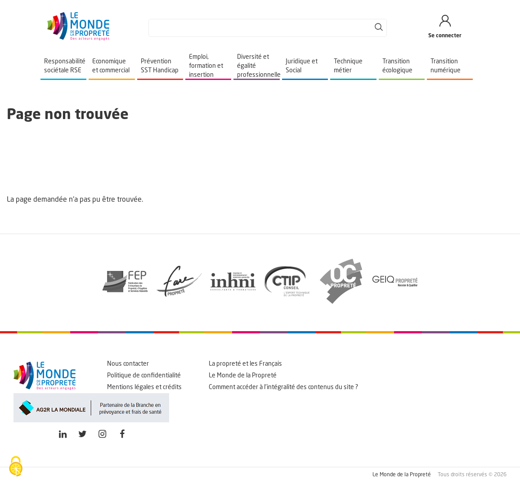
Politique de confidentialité (144, 375)
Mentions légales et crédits (144, 387)
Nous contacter (128, 364)
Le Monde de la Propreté (243, 375)
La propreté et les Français (245, 364)
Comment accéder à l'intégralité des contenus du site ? (283, 387)
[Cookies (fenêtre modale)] (15, 467)
